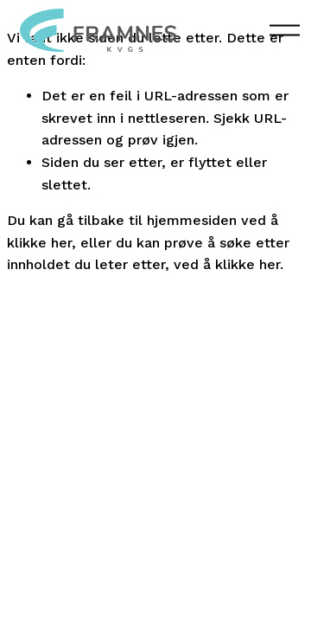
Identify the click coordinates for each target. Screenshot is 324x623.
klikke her (39, 242)
